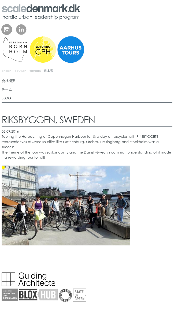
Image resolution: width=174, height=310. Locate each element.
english (6, 71)
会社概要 (9, 81)
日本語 (48, 71)
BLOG (6, 98)
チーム (7, 89)
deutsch (20, 71)
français (35, 71)
